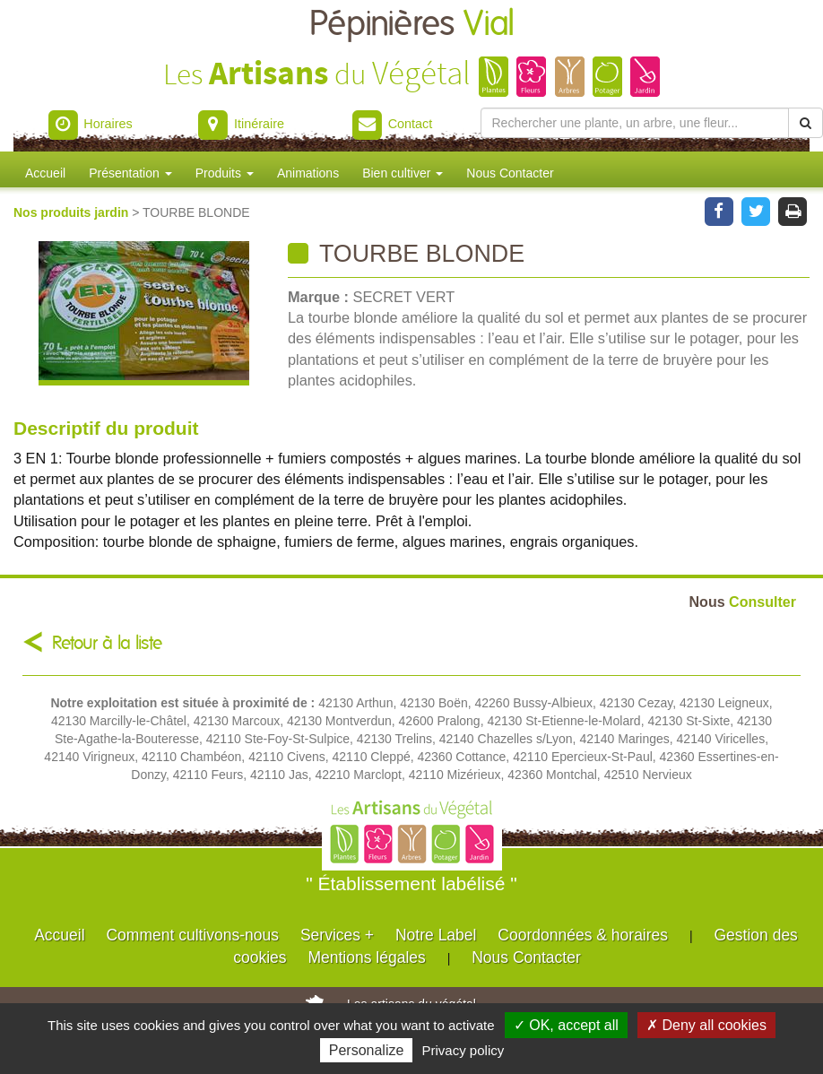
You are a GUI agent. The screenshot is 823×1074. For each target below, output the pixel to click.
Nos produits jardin (72, 212)
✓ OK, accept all (566, 1025)
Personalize (366, 1050)
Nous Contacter (509, 173)
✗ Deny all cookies (706, 1025)
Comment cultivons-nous (192, 935)
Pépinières (412, 24)
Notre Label (435, 935)
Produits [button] (224, 173)
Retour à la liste (107, 643)
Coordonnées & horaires (583, 935)
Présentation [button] (130, 173)
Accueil (45, 173)
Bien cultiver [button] (402, 173)
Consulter (742, 601)
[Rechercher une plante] (635, 123)
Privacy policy (463, 1050)
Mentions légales (366, 957)
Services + (337, 935)
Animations (308, 173)
